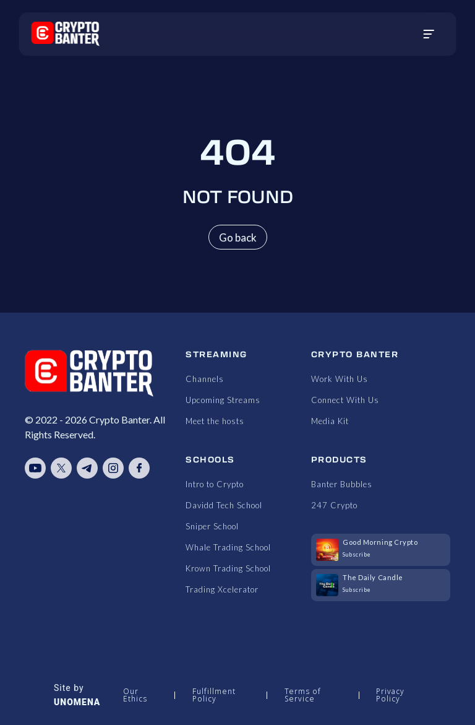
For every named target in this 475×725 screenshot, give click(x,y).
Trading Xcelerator (222, 589)
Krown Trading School (228, 568)
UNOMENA (77, 702)
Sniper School (212, 526)
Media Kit (330, 421)
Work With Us (339, 379)
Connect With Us (345, 400)
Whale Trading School (228, 547)
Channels (205, 379)
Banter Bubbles (341, 484)
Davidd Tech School (224, 505)
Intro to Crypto (215, 484)
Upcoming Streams (223, 400)
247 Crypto (334, 505)
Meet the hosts (215, 421)
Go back (238, 237)
